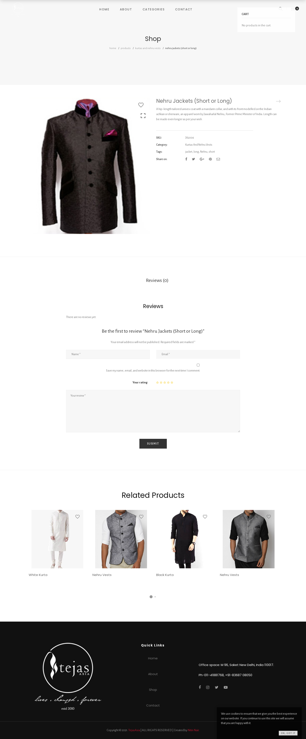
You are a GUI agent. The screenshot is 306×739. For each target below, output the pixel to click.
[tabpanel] (57, 545)
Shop (153, 689)
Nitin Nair (193, 730)
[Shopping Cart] (293, 9)
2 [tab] (155, 596)
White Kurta (38, 575)
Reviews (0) (157, 280)
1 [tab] (151, 596)
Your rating (140, 382)
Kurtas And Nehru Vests (148, 48)
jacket (188, 151)
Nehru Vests (102, 575)
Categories (153, 9)
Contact (184, 9)
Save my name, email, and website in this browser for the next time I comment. (153, 370)
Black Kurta (165, 575)
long (196, 151)
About (126, 9)
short (212, 151)
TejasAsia (134, 730)
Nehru (203, 151)
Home (104, 9)
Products (126, 48)
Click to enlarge (143, 116)
